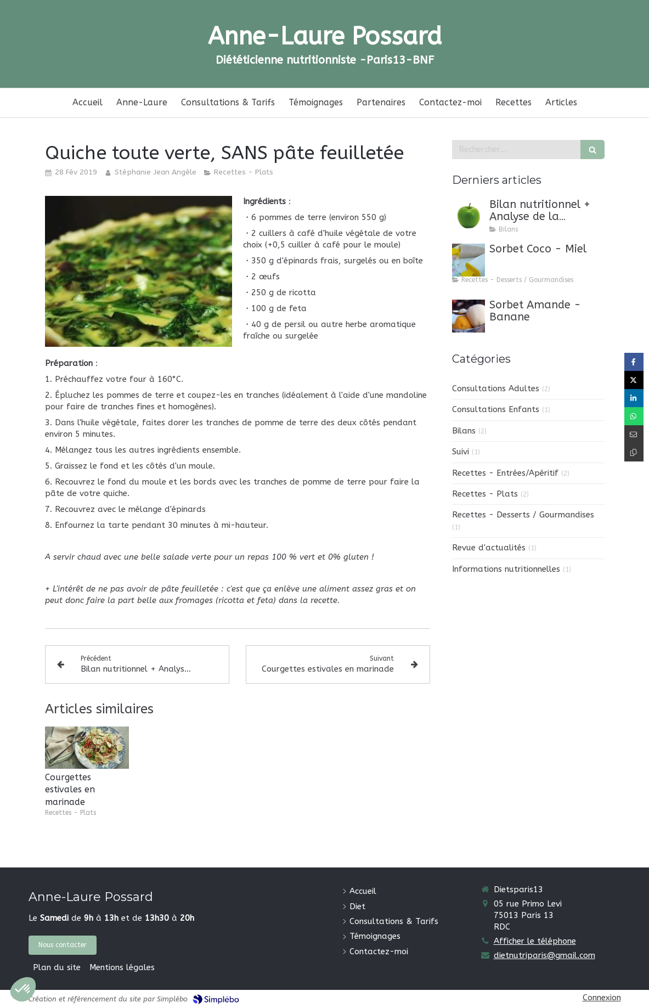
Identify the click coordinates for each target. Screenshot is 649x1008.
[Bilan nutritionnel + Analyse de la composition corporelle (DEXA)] (468, 215)
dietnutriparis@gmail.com (544, 955)
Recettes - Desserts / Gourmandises (523, 515)
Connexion (602, 998)
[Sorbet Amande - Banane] (468, 316)
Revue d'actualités (489, 548)
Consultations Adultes (495, 388)
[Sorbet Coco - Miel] (468, 260)
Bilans (464, 431)
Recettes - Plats (485, 494)
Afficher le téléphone (535, 941)
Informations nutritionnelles (506, 569)
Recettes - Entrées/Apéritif (505, 473)
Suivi (460, 452)
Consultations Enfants (495, 409)
